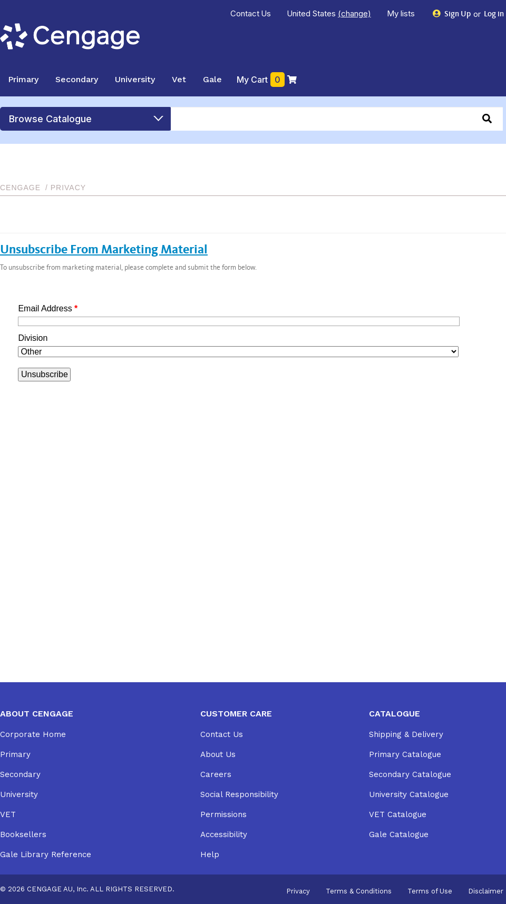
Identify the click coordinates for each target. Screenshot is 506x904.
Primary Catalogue (405, 754)
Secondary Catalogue (410, 774)
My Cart (267, 79)
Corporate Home (33, 734)
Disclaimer (485, 891)
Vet (179, 79)
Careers (215, 774)
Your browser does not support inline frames (237, 373)
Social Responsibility (239, 794)
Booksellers (23, 834)
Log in (493, 14)
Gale (212, 79)
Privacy (298, 891)
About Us (218, 754)
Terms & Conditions (359, 891)
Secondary (76, 79)
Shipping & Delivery (406, 734)
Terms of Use (429, 891)
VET (8, 814)
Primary (23, 79)
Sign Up (452, 13)
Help (209, 854)
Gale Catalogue (399, 834)
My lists (402, 13)
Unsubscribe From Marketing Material (104, 250)
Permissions (223, 814)
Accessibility (223, 834)
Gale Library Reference (45, 854)
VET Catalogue (397, 814)
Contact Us (250, 13)
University (135, 79)
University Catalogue (409, 794)
